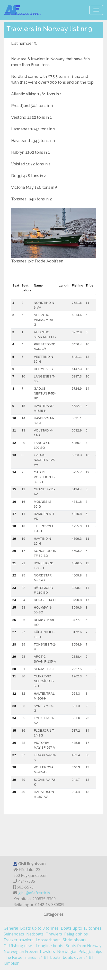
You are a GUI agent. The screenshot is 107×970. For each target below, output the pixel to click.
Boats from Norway (83, 945)
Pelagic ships (76, 934)
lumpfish (11, 963)
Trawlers (54, 934)
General (11, 928)
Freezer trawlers (19, 940)
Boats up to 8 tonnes (39, 928)
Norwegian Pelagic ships (79, 951)
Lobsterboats (48, 940)
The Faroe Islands (20, 957)
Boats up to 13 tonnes (81, 928)
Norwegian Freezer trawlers (29, 951)
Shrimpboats (74, 940)
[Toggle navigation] (96, 10)
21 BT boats (49, 957)
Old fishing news (19, 945)
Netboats (35, 934)
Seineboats (14, 934)
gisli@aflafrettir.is (34, 893)
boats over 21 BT (78, 957)
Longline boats (49, 945)
